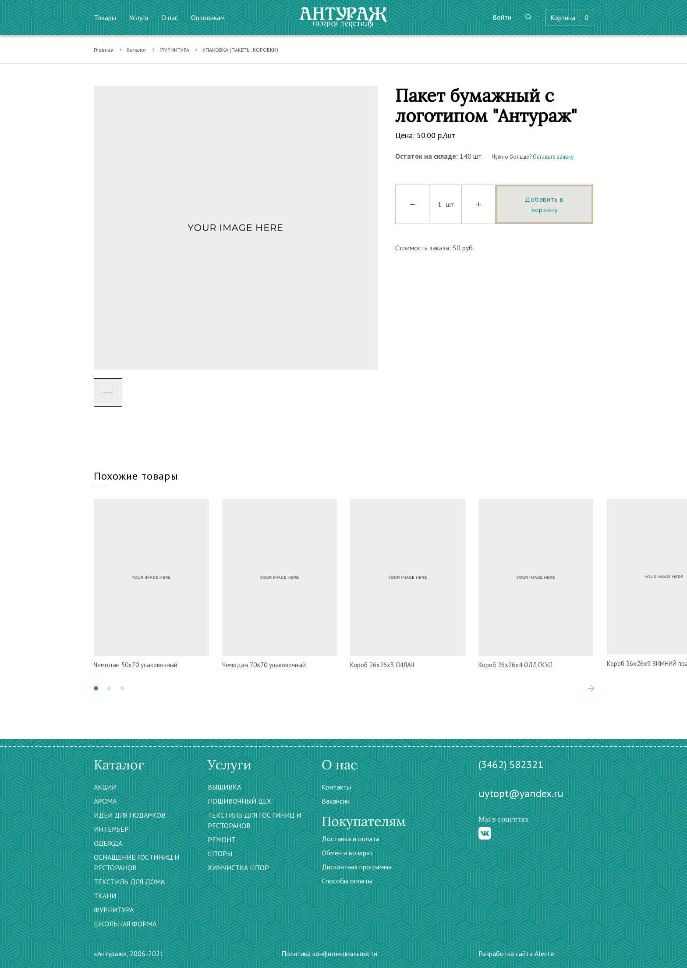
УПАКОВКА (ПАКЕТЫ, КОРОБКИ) (240, 49)
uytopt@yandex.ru (520, 793)
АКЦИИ (105, 787)
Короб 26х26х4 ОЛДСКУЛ (515, 665)
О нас (169, 17)
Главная (103, 49)
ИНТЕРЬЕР (111, 829)
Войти (501, 17)
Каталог (136, 49)
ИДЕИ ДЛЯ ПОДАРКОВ (130, 815)
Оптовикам (208, 17)
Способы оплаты (347, 880)
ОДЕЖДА (108, 843)
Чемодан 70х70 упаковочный (264, 665)
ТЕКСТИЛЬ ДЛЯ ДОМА (129, 881)
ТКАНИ (105, 895)
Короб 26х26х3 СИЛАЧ (382, 665)
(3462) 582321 (510, 764)
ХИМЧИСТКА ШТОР (238, 867)
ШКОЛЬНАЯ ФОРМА (125, 923)
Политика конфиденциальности (329, 953)
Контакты (336, 787)
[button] (96, 688)
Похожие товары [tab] (136, 476)
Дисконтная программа (357, 866)
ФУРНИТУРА (174, 49)
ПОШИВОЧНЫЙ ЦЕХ (239, 801)
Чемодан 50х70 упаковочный (135, 665)
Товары (105, 17)
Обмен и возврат (347, 852)
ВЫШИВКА (224, 787)
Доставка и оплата (350, 838)
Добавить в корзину (544, 204)
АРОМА (105, 801)
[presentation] (591, 688)
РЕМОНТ (222, 839)
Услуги (138, 17)
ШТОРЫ (220, 853)
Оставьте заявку (553, 156)
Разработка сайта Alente (516, 953)
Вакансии (336, 801)
